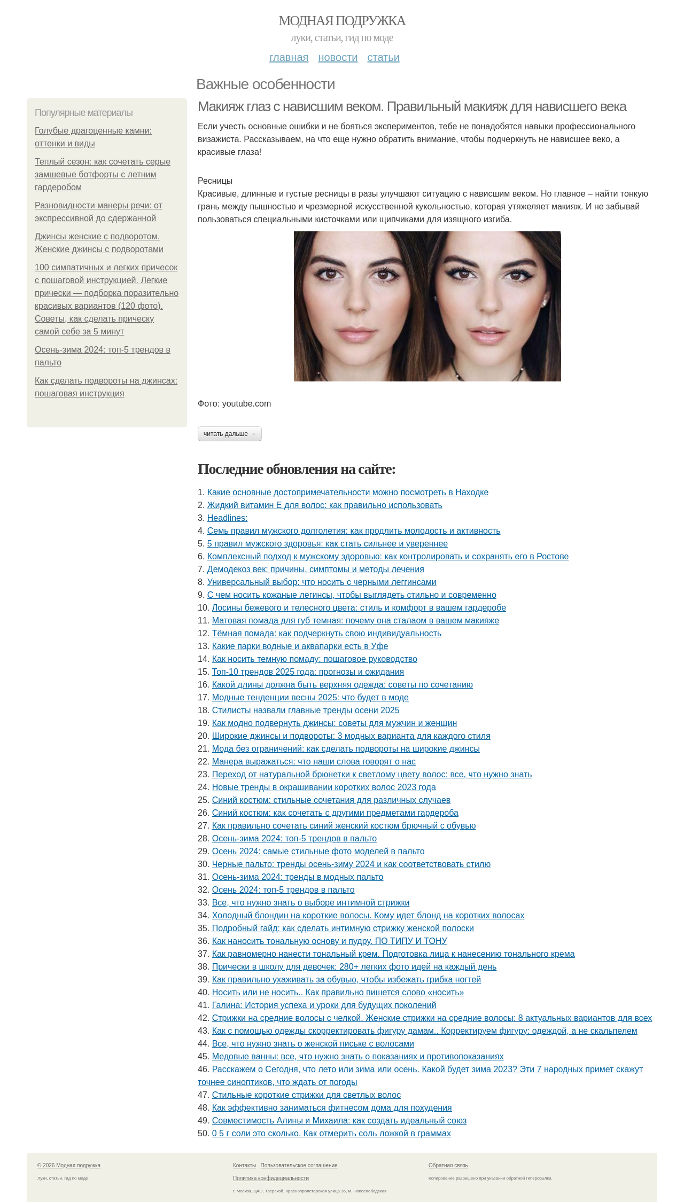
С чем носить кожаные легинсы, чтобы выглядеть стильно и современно (351, 594)
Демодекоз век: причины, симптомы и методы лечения (315, 569)
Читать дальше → (230, 434)
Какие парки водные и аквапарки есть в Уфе (300, 646)
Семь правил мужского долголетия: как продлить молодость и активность (354, 530)
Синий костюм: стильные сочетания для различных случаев (331, 800)
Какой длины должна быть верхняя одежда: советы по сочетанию (342, 684)
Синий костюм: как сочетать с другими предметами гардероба (335, 812)
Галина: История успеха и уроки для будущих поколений (324, 1005)
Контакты (244, 1165)
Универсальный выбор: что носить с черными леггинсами (322, 582)
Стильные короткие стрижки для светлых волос (306, 1094)
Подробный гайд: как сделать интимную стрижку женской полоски (343, 928)
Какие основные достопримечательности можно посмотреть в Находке (348, 492)
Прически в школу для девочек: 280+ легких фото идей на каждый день (354, 966)
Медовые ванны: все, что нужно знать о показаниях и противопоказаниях (358, 1056)
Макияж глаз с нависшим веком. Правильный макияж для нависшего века (412, 106)
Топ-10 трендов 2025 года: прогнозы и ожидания (308, 671)
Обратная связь (448, 1165)
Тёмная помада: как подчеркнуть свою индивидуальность (327, 633)
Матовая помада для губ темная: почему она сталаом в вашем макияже (356, 620)
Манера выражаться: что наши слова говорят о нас (314, 761)
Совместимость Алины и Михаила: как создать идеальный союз (339, 1120)
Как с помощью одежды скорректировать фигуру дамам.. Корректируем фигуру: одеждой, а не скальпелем (425, 1030)
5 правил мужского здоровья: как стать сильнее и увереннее (327, 543)
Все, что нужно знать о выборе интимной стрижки (311, 902)
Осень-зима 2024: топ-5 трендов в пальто (294, 838)
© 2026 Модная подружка (68, 1165)
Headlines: (227, 517)
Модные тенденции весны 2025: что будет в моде (310, 697)
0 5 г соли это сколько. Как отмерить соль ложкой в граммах (331, 1133)
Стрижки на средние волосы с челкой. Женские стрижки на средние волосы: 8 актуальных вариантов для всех (432, 1018)
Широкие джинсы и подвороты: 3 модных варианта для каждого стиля (351, 735)
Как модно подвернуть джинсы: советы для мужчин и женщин (334, 723)
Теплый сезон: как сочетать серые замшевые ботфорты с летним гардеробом (102, 174)
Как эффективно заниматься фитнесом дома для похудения (332, 1107)
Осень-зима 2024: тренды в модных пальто (298, 876)
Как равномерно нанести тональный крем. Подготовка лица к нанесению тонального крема (393, 953)
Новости (337, 57)
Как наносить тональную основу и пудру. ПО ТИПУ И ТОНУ (329, 941)
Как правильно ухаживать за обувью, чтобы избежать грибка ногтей (346, 979)
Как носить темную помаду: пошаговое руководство (314, 659)
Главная (288, 57)
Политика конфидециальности (271, 1178)
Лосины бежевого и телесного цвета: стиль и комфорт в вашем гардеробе (359, 607)
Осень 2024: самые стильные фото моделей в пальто (318, 851)
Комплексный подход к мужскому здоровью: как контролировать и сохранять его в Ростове (388, 556)
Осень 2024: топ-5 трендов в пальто (283, 889)
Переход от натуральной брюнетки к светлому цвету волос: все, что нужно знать (372, 774)
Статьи (383, 57)
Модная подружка (341, 20)
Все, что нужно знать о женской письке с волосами (313, 1043)
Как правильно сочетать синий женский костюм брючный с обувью (344, 825)
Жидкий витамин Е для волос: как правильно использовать (324, 505)
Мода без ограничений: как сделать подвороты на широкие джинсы (346, 748)
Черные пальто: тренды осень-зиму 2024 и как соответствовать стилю (351, 864)
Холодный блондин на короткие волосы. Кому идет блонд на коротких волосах (368, 915)
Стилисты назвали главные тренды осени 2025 (306, 710)
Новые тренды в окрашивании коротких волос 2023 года (324, 787)
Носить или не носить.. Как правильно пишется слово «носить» (338, 992)
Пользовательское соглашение (299, 1165)
